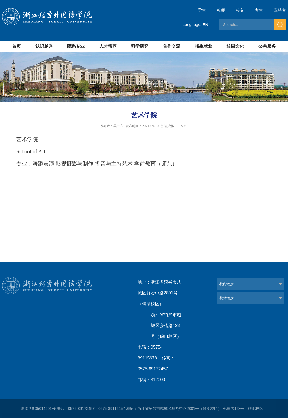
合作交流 (171, 46)
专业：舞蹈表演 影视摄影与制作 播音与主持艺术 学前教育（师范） (96, 164)
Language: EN (195, 24)
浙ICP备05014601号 (38, 408)
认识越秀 (44, 46)
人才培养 (108, 46)
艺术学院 (27, 139)
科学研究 (139, 46)
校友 (240, 10)
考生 (259, 10)
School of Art (31, 151)
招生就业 (203, 46)
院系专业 (76, 46)
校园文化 (235, 46)
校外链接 (226, 298)
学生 (202, 10)
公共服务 (267, 46)
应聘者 (280, 10)
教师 (221, 10)
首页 (16, 46)
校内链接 (226, 284)
